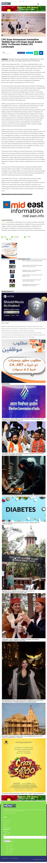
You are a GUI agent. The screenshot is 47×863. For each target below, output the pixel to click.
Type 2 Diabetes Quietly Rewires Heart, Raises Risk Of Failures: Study (23, 525)
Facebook (10, 845)
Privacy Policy (7, 823)
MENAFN (5, 61)
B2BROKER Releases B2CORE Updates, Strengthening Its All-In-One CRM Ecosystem (18, 339)
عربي (20, 1)
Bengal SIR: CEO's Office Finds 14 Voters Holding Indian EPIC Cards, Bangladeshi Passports (23, 421)
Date (3, 54)
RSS (9, 854)
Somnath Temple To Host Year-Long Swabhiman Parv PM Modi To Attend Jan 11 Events (22, 738)
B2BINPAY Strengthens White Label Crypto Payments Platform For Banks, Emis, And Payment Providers (21, 328)
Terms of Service (7, 821)
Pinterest (10, 851)
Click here (12, 814)
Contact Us (6, 825)
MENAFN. (10, 859)
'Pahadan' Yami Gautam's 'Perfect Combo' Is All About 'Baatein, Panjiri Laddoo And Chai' (20, 641)
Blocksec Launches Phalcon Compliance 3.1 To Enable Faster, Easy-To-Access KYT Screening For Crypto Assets (23, 330)
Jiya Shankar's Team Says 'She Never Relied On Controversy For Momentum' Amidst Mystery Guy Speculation (22, 702)
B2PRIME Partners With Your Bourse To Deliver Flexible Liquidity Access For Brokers (18, 332)
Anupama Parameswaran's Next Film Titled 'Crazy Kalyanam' (23, 794)
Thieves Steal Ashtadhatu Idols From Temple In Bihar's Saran (23, 498)
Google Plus (10, 849)
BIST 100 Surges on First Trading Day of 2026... (32, 263)
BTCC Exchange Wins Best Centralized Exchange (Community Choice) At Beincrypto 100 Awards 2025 (21, 335)
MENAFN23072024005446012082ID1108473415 (16, 196)
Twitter (9, 847)
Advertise (6, 826)
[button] (23, 1)
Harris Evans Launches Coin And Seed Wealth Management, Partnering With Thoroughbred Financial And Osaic (23, 337)
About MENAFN (7, 828)
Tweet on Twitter (30, 55)
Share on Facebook (21, 55)
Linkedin (10, 853)
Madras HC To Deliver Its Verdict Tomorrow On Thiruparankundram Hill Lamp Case (18, 593)
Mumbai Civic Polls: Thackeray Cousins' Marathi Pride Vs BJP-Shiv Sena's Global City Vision (23, 456)
